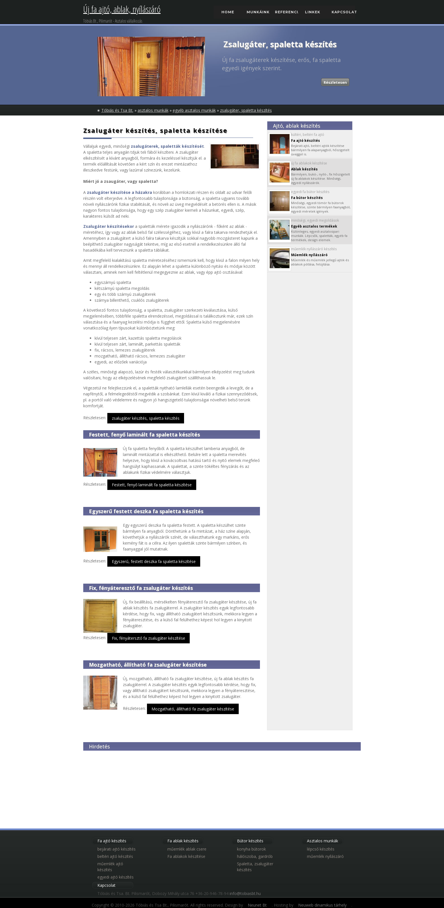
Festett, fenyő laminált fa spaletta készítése (152, 484)
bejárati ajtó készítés (116, 849)
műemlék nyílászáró (325, 856)
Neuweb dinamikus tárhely (322, 905)
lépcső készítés (320, 849)
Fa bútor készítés (307, 197)
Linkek (312, 12)
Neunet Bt (257, 905)
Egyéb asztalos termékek (314, 226)
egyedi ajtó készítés (115, 877)
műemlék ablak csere (186, 849)
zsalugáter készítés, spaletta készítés (146, 418)
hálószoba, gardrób (255, 856)
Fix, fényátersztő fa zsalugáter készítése (148, 638)
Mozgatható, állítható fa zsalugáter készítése (192, 709)
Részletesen (335, 82)
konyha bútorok (251, 849)
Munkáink (258, 12)
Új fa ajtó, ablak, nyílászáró (122, 9)
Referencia (286, 12)
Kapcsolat (343, 12)
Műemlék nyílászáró (309, 254)
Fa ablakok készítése (186, 856)
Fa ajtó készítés (305, 140)
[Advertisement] (125, 786)
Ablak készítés (304, 169)
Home (227, 12)
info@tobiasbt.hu (245, 893)
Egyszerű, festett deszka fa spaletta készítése (154, 561)
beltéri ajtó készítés (115, 856)
